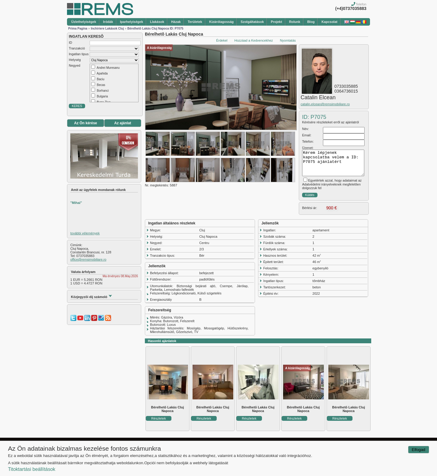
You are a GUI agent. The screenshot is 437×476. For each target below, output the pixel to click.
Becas (101, 85)
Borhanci (103, 90)
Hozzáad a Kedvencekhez (253, 40)
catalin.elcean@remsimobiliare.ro (325, 104)
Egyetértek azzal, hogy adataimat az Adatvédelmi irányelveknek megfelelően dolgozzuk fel (332, 184)
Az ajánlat (122, 123)
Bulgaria (102, 96)
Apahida (102, 73)
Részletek (158, 418)
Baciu (100, 79)
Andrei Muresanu (108, 67)
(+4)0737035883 (350, 8)
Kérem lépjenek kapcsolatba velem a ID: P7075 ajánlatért (333, 163)
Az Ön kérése (85, 123)
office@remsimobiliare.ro (88, 259)
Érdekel (221, 40)
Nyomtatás (288, 40)
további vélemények (85, 233)
